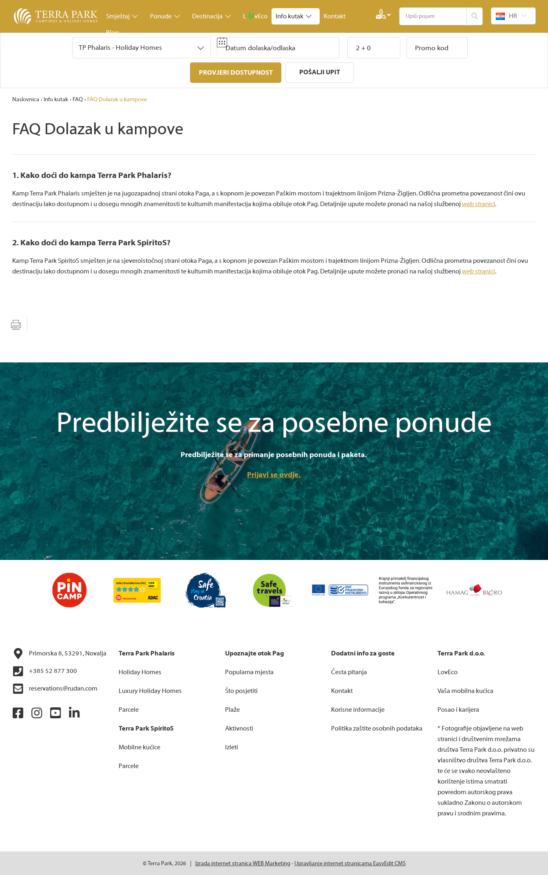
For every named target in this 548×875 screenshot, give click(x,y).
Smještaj (122, 16)
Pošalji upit (320, 72)
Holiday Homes (140, 671)
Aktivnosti (239, 727)
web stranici (478, 203)
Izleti (231, 746)
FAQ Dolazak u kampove (117, 98)
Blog (112, 32)
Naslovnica (25, 98)
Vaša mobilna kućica (465, 690)
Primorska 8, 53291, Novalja (59, 653)
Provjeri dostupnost (235, 72)
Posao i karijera (458, 709)
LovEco (447, 671)
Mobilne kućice (139, 746)
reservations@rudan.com (54, 688)
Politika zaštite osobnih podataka (376, 727)
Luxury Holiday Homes (150, 690)
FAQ (78, 98)
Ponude (165, 16)
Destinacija (211, 16)
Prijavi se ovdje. (274, 474)
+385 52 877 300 (44, 670)
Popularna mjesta (249, 671)
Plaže (232, 709)
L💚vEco (255, 16)
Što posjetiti (241, 690)
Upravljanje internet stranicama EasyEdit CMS (350, 862)
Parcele (129, 709)
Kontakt (334, 16)
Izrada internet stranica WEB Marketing (242, 862)
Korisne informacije (357, 709)
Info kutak (294, 16)
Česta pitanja (349, 671)
